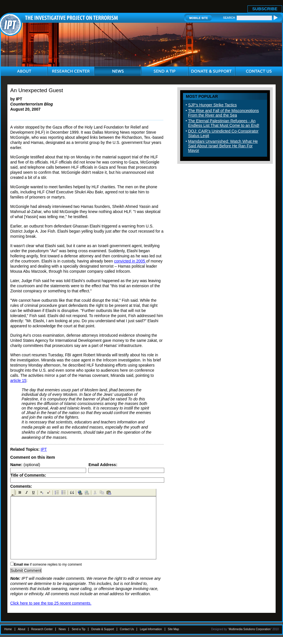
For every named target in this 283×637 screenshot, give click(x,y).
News (62, 629)
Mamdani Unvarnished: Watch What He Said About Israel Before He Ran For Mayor (223, 146)
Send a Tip (78, 629)
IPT (44, 449)
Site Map (173, 629)
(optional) (25, 464)
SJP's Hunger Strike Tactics (212, 105)
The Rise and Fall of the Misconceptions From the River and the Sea (223, 112)
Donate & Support (102, 629)
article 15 (18, 380)
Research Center (42, 629)
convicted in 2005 (130, 261)
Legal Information (151, 629)
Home (8, 629)
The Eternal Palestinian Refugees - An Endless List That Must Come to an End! (223, 123)
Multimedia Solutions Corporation (249, 629)
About (21, 629)
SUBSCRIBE (264, 8)
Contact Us (127, 629)
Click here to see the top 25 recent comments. (50, 603)
